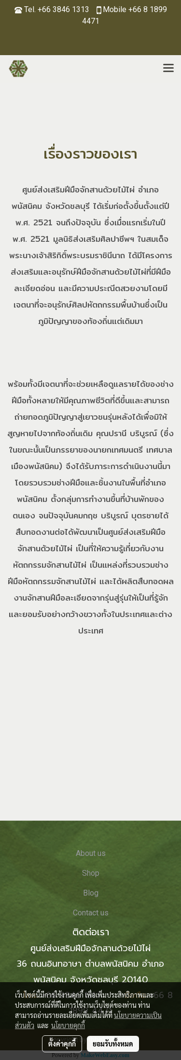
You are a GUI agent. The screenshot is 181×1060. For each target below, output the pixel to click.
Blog (90, 893)
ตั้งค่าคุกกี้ (62, 1043)
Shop (90, 873)
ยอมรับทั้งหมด (113, 1043)
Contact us (91, 912)
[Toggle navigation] (168, 68)
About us (91, 853)
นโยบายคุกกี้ (68, 1025)
